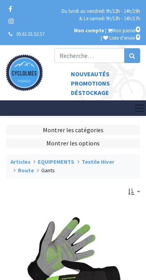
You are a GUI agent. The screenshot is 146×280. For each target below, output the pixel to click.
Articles (20, 161)
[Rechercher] (132, 55)
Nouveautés (90, 74)
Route (26, 170)
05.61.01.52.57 (30, 34)
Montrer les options (73, 143)
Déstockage (90, 92)
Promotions (90, 83)
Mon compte (89, 30)
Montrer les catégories (73, 130)
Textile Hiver (98, 161)
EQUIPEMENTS (56, 161)
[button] (134, 192)
